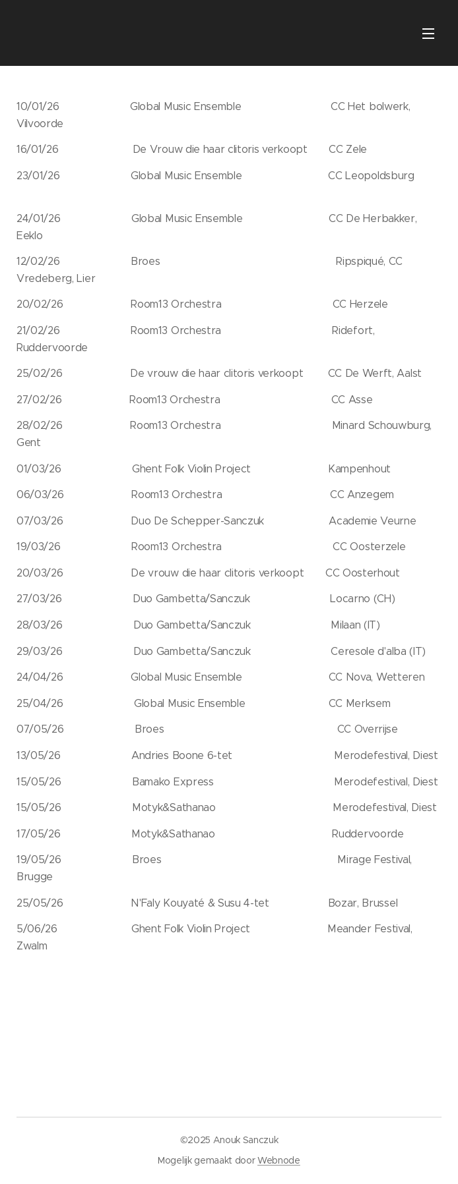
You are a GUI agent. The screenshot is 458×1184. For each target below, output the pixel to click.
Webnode (278, 1160)
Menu (428, 33)
